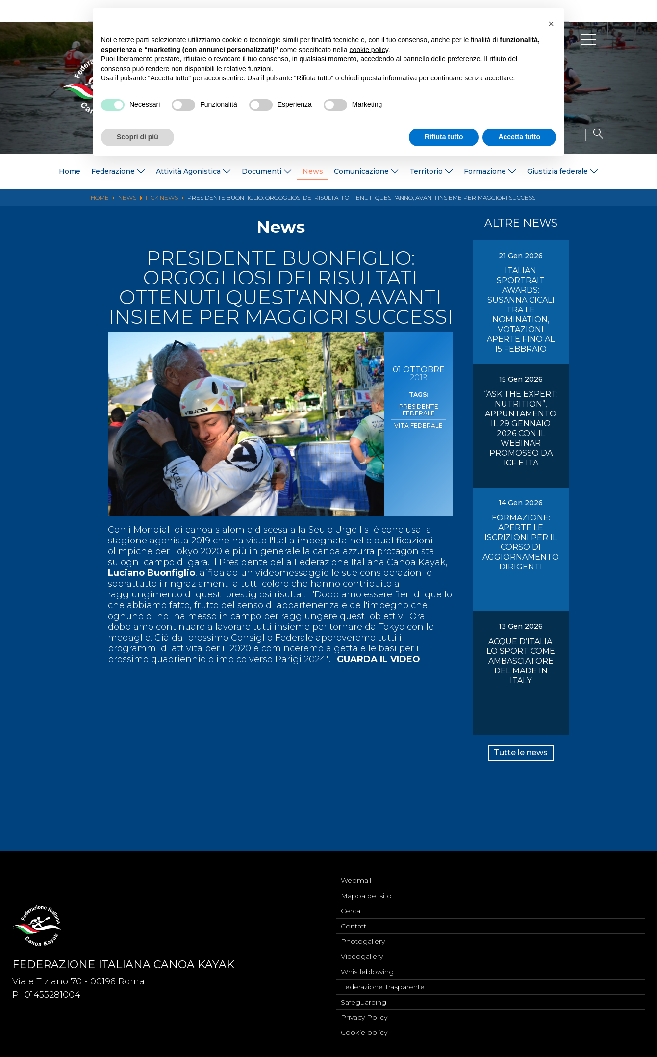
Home (69, 171)
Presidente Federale (418, 409)
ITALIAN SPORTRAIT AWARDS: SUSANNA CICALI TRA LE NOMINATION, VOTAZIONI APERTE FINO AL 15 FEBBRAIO (521, 310)
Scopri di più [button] (137, 137)
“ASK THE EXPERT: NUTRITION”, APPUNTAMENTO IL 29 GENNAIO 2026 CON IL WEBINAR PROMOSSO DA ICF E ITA (521, 428)
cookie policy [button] (369, 49)
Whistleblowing (367, 967)
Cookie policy (364, 1032)
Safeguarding (363, 999)
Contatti (354, 918)
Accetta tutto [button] (519, 137)
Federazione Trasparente (383, 983)
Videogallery (362, 951)
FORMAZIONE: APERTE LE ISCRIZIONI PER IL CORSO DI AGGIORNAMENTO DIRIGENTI (520, 542)
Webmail (356, 870)
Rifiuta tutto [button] (444, 137)
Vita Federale (418, 422)
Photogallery (363, 934)
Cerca (350, 902)
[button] (551, 23)
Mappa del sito (366, 886)
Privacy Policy (364, 1015)
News (313, 171)
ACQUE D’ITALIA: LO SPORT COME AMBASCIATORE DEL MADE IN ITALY (520, 661)
